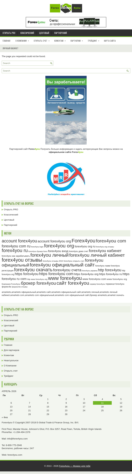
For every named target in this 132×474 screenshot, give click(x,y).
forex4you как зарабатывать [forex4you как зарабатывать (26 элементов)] (16, 256)
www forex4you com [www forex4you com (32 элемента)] (94, 278)
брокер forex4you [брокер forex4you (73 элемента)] (38, 283)
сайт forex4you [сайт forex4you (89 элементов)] (73, 283)
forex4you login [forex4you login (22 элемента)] (37, 247)
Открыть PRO (9, 33)
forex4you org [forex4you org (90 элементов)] (59, 245)
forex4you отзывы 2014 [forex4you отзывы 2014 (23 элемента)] (53, 261)
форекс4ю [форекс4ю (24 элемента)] (6, 287)
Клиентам (61, 39)
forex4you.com (15, 455)
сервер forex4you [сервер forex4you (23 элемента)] (97, 284)
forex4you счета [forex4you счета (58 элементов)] (67, 270)
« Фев (5, 417)
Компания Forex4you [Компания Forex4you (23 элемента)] (11, 284)
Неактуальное (11, 360)
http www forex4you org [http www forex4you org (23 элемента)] (37, 279)
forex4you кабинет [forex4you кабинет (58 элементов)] (105, 250)
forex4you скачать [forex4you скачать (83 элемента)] (33, 269)
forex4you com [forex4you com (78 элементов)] (111, 240)
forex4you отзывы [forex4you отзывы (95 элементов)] (22, 260)
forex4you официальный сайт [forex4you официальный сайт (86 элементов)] (62, 265)
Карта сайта (110, 40)
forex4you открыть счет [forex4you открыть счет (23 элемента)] (74, 261)
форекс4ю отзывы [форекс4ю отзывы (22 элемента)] (20, 287)
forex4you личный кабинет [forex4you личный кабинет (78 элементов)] (97, 255)
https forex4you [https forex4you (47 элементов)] (26, 274)
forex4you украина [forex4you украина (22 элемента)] (89, 271)
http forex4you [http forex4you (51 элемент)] (109, 270)
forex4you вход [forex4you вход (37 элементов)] (58, 251)
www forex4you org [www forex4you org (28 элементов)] (117, 279)
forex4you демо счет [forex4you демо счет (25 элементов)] (78, 251)
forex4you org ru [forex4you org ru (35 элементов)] (85, 246)
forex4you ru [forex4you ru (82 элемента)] (15, 250)
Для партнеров (11, 350)
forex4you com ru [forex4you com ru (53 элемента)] (16, 246)
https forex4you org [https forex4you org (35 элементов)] (86, 274)
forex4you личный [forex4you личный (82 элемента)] (49, 255)
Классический (27, 33)
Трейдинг (94, 39)
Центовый (44, 33)
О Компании (23, 39)
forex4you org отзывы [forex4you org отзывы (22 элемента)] (105, 247)
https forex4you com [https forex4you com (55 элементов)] (56, 274)
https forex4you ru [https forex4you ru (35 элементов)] (110, 274)
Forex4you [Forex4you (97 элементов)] (83, 240)
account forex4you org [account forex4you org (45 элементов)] (54, 241)
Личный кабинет (10, 48)
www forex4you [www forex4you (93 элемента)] (65, 278)
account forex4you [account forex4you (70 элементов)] (19, 240)
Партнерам (77, 39)
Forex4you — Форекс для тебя (74, 466)
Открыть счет (43, 39)
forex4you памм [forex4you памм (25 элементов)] (102, 266)
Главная (6, 40)
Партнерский (60, 33)
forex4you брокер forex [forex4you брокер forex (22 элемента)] (37, 251)
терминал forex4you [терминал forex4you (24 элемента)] (115, 284)
